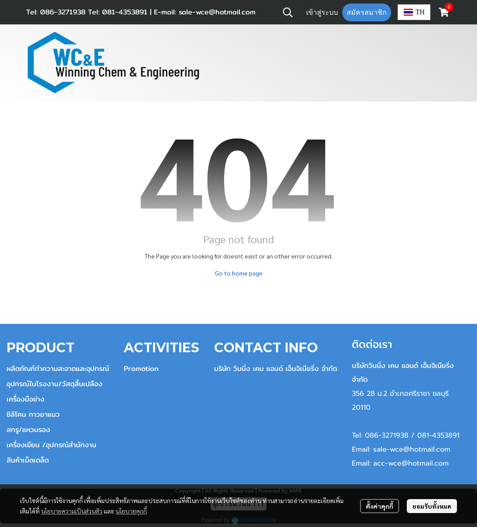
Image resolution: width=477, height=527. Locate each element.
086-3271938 (62, 12)
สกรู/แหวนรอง (28, 429)
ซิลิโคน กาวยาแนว (33, 414)
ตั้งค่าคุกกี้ (379, 506)
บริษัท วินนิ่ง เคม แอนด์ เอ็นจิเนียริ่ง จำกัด (275, 368)
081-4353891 (123, 12)
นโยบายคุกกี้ (131, 511)
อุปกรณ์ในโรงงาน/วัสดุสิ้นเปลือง (54, 383)
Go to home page (238, 273)
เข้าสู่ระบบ (322, 12)
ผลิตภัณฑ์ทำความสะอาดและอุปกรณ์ (58, 368)
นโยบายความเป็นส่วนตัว (71, 511)
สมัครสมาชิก (367, 12)
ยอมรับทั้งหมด (431, 506)
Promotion (141, 368)
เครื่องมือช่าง (25, 399)
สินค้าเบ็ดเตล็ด (28, 460)
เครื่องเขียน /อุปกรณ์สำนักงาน (51, 444)
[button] (287, 12)
